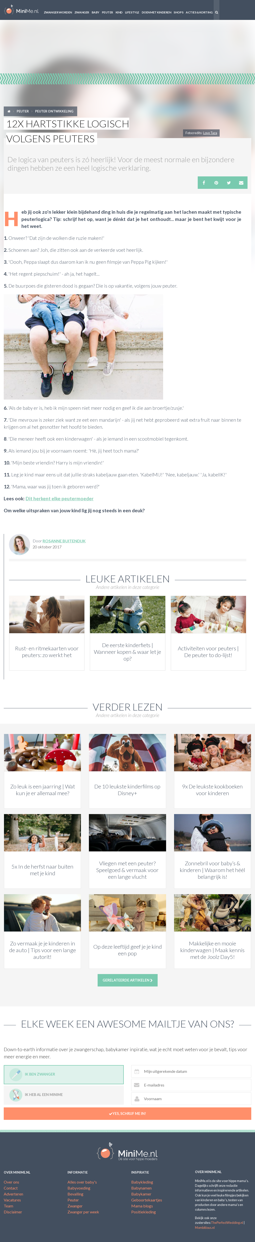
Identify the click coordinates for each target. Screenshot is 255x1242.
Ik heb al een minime (36, 1095)
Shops (178, 12)
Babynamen (141, 1188)
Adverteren (13, 1193)
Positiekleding (143, 1211)
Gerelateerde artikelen (128, 980)
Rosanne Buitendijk (64, 540)
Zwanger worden (58, 12)
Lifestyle (132, 12)
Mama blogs (142, 1205)
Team (8, 1205)
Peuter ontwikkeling (54, 111)
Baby (95, 12)
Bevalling (75, 1193)
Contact (11, 1188)
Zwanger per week (83, 1211)
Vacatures (12, 1199)
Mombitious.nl (205, 1228)
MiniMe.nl (21, 10)
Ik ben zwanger (32, 1074)
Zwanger (81, 12)
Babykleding (142, 1182)
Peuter (107, 12)
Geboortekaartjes (146, 1199)
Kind (119, 12)
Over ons (11, 1182)
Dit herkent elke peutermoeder (60, 498)
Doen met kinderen (156, 12)
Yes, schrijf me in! (127, 1113)
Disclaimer (13, 1211)
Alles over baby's (82, 1182)
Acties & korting (199, 12)
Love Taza (210, 133)
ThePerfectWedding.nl (227, 1223)
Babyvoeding (78, 1188)
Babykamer (141, 1193)
